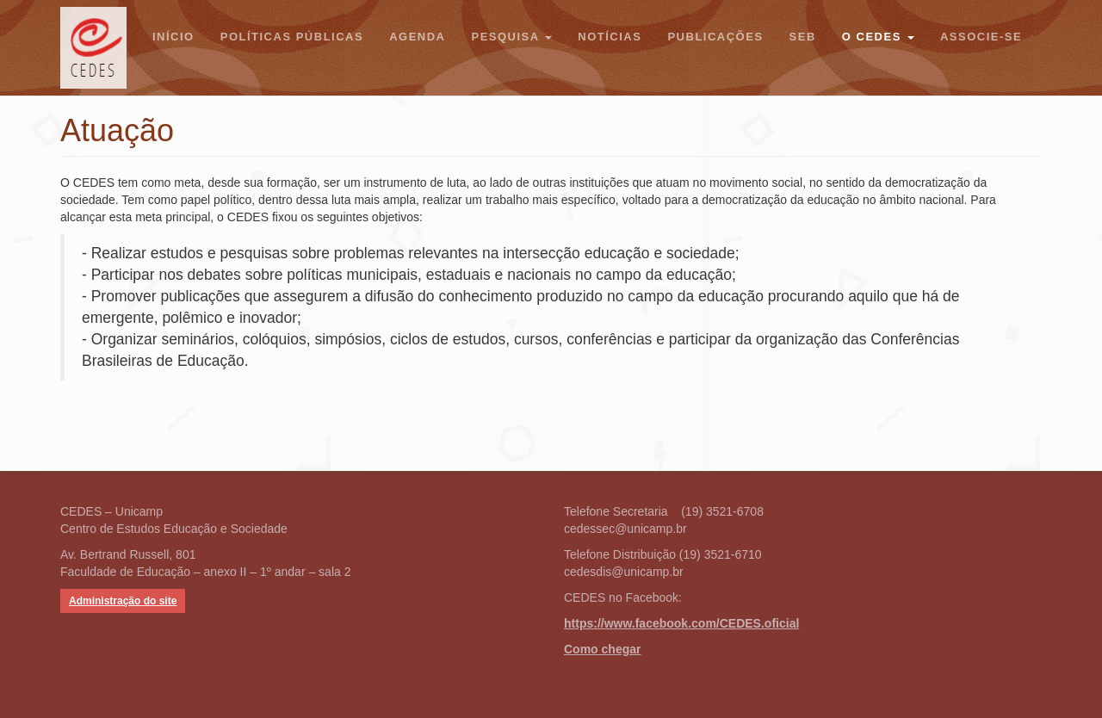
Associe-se (981, 36)
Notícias (609, 36)
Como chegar (602, 649)
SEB (802, 36)
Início (173, 36)
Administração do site (122, 601)
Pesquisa (511, 36)
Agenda (417, 36)
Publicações (715, 36)
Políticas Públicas (291, 36)
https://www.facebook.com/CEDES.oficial (681, 623)
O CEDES (878, 36)
